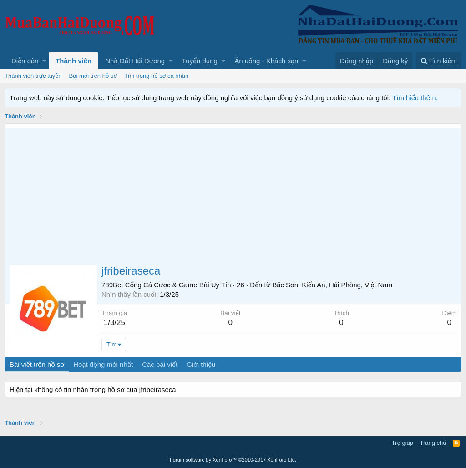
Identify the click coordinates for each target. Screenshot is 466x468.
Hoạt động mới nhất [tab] (103, 364)
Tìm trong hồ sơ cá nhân (156, 75)
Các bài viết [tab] (159, 364)
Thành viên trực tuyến (33, 75)
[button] (44, 60)
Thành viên (73, 61)
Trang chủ (433, 442)
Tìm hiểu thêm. (415, 98)
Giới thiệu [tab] (201, 364)
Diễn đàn (25, 61)
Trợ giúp (402, 442)
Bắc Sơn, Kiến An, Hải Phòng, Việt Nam (332, 285)
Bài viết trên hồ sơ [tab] (37, 364)
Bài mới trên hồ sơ (93, 75)
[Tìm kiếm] (438, 60)
